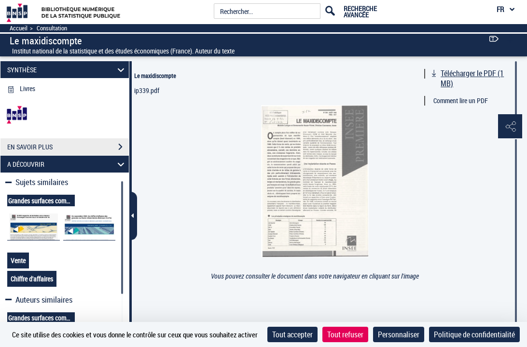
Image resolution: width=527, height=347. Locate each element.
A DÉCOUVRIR (67, 164)
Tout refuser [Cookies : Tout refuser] (345, 334)
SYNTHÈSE (67, 69)
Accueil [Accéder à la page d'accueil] (19, 28)
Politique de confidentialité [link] (474, 334)
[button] (510, 126)
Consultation (52, 28)
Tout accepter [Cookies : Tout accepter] (292, 334)
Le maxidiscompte (155, 76)
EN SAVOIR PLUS (68, 147)
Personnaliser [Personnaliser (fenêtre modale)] (398, 334)
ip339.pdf (146, 90)
